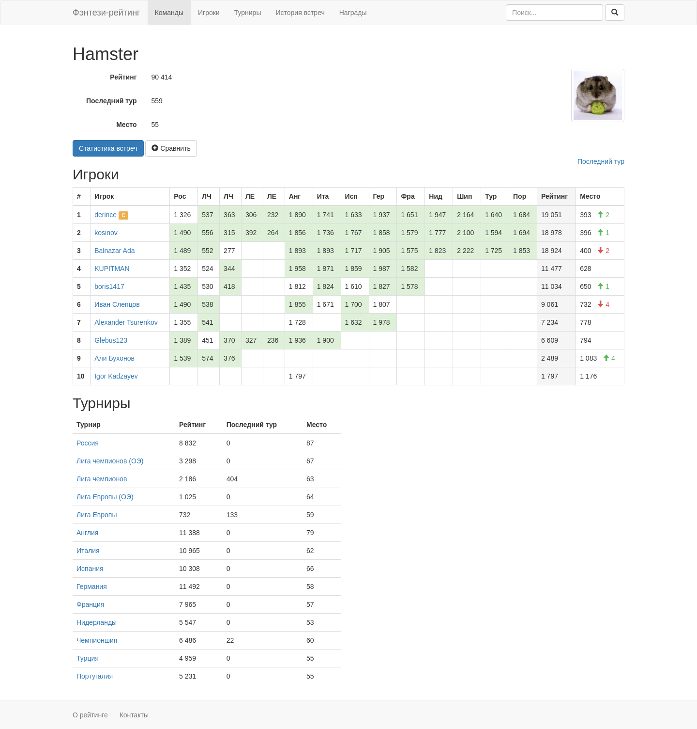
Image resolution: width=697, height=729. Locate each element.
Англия (87, 533)
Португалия (94, 676)
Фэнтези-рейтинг (106, 12)
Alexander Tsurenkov (125, 322)
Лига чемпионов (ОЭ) (110, 461)
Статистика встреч (108, 148)
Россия (87, 443)
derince (105, 215)
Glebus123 (110, 340)
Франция (90, 604)
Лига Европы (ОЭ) (105, 497)
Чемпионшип (96, 640)
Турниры (247, 12)
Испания (90, 568)
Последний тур (111, 101)
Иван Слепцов (116, 304)
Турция (87, 658)
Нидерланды (96, 622)
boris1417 (109, 286)
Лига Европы (96, 515)
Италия (88, 551)
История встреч (299, 12)
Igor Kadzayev (116, 376)
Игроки (209, 12)
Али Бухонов (114, 358)
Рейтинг (123, 77)
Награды (353, 12)
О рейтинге (90, 715)
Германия (91, 586)
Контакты (134, 715)
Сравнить (171, 148)
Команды (169, 12)
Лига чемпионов (101, 479)
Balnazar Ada (114, 250)
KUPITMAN (111, 268)
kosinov (105, 233)
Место (126, 124)
